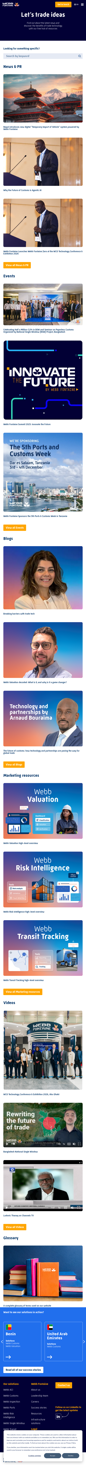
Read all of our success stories (24, 1370)
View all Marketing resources (23, 992)
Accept (52, 1456)
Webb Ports (9, 1408)
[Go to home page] (11, 4)
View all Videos (15, 1227)
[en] (77, 4)
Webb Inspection (11, 1402)
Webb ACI (8, 1390)
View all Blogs (14, 764)
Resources (36, 1414)
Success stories (39, 1408)
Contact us (64, 1385)
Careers (35, 1402)
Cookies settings (34, 1456)
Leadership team (39, 1396)
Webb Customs (10, 1396)
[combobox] (43, 56)
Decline (70, 1456)
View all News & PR (17, 265)
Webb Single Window (14, 1423)
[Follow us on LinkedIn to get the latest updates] (58, 1417)
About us (35, 1390)
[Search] (79, 56)
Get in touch (63, 4)
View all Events (15, 527)
